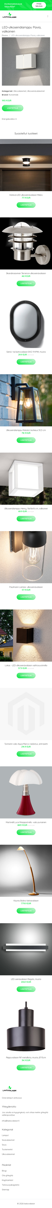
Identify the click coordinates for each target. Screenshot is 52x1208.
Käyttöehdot (7, 1180)
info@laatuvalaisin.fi (10, 1121)
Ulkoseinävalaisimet (36, 91)
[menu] (48, 16)
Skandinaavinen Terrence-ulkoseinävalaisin (26, 273)
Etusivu (5, 35)
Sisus (4, 1145)
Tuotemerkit (7, 1149)
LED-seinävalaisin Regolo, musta (26, 979)
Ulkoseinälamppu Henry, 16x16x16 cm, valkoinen (26, 508)
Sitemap (5, 1189)
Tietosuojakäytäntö (10, 1185)
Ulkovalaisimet (19, 91)
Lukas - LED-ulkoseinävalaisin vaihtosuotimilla (26, 665)
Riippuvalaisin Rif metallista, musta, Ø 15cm (26, 1057)
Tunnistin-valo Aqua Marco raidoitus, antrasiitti (26, 744)
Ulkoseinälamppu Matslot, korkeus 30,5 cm (26, 430)
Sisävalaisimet (8, 1140)
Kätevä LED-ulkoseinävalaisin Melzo (26, 195)
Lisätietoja (12, 108)
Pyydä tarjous (38, 5)
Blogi (4, 1171)
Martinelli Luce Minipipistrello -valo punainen (26, 822)
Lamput (5, 1135)
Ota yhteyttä (7, 1175)
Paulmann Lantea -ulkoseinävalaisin (26, 587)
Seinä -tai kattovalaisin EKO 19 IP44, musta (26, 352)
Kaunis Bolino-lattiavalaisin (26, 900)
